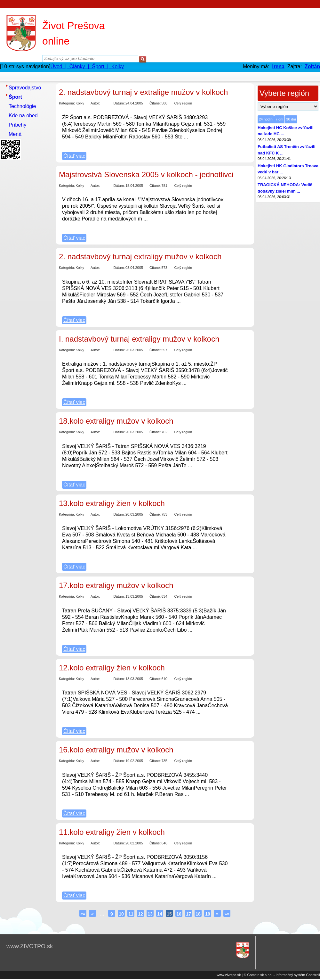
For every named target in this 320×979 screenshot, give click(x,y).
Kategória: (67, 103)
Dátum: (118, 103)
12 (140, 914)
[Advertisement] (25, 258)
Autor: (95, 103)
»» (226, 914)
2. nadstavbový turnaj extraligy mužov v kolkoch (140, 256)
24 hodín (266, 119)
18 (198, 914)
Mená (15, 134)
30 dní (291, 119)
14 (159, 914)
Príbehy (17, 125)
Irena (278, 66)
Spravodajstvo (25, 87)
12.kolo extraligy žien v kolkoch (112, 667)
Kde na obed (23, 115)
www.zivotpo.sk (229, 975)
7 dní (279, 119)
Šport (15, 97)
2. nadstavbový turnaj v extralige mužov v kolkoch (143, 92)
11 (130, 914)
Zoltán (312, 66)
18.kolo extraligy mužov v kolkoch (116, 421)
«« (82, 914)
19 (207, 914)
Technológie (22, 106)
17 (188, 914)
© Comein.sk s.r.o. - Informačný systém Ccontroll (282, 975)
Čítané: (155, 103)
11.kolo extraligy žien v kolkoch (112, 832)
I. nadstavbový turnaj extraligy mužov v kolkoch (139, 339)
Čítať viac (74, 156)
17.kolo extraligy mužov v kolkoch (116, 585)
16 (178, 914)
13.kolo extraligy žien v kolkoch (112, 503)
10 (121, 914)
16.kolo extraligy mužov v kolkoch (116, 749)
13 (150, 914)
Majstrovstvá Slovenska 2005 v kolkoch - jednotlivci (146, 174)
